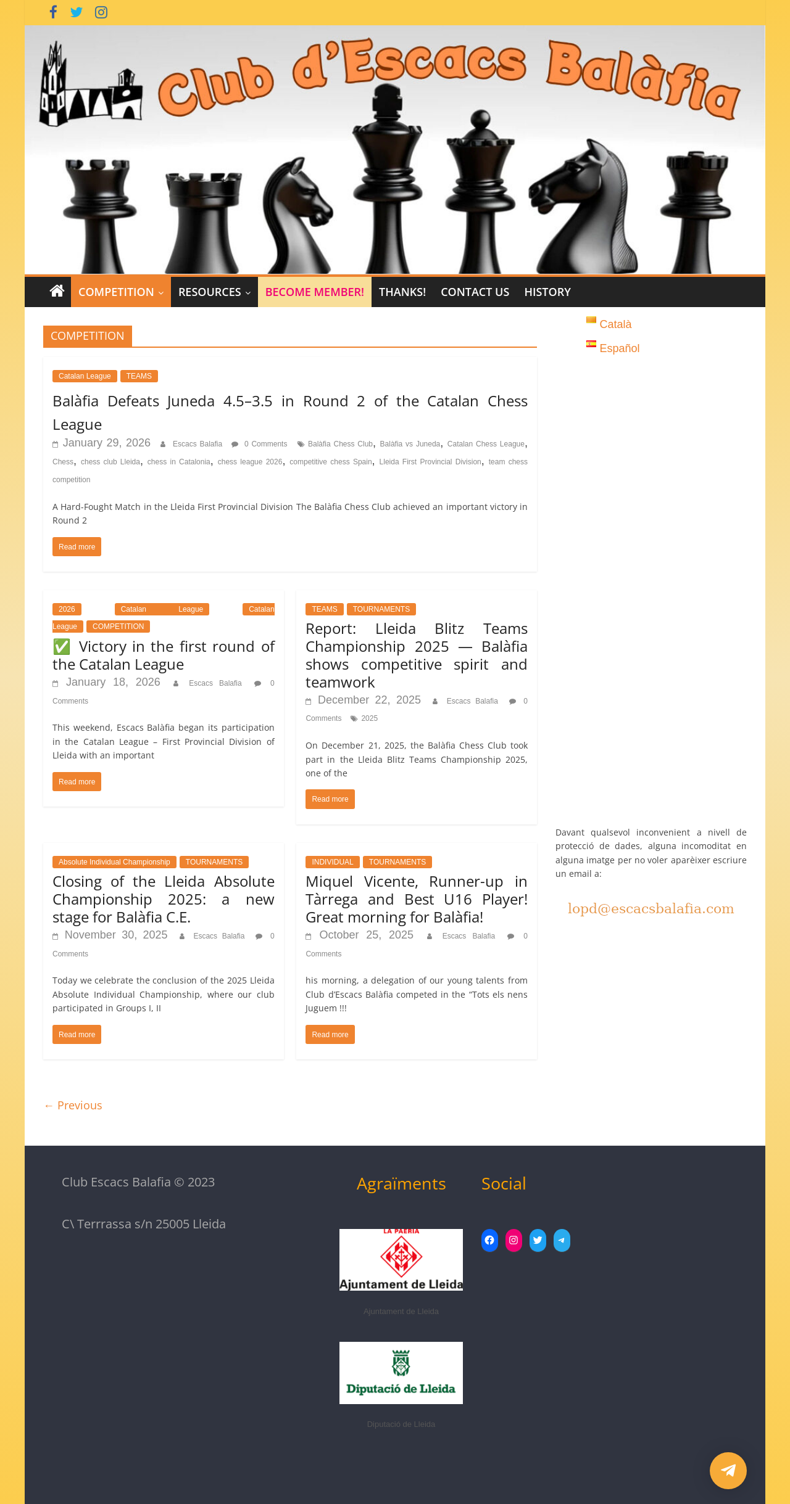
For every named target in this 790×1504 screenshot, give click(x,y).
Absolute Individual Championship (114, 862)
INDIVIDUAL (332, 862)
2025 (369, 718)
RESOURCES (209, 291)
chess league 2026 (250, 462)
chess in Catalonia (179, 462)
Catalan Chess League (486, 444)
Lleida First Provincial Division (430, 462)
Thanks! (402, 291)
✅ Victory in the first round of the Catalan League (163, 655)
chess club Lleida (110, 462)
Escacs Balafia (199, 444)
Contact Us (475, 291)
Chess (62, 462)
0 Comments (259, 444)
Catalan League (85, 376)
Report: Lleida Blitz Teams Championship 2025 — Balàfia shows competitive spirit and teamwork (417, 654)
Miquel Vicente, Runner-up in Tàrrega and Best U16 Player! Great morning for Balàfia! (417, 899)
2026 (67, 609)
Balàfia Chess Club (340, 444)
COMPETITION (116, 291)
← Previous (72, 1105)
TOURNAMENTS (381, 609)
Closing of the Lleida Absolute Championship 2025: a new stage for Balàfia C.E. (163, 899)
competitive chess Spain (330, 462)
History (547, 291)
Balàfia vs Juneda (410, 444)
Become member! (314, 291)
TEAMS (139, 376)
